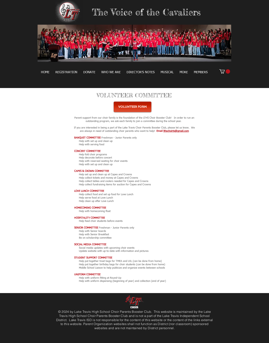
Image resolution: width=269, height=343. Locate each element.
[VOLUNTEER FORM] (132, 107)
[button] (66, 72)
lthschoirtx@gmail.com (176, 131)
